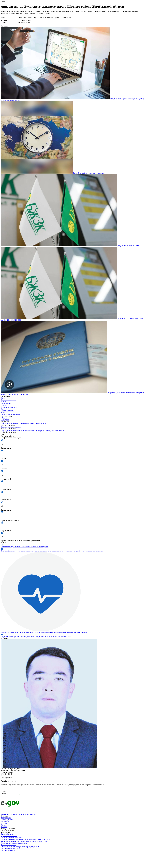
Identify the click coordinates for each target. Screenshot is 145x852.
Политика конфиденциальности (12, 837)
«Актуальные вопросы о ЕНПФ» (128, 245)
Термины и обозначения (9, 836)
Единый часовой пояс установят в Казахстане (89, 173)
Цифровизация (6, 403)
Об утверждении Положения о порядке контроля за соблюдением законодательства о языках (32, 430)
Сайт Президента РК (8, 850)
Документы (5, 821)
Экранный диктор (7, 834)
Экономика (4, 412)
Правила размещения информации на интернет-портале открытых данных (26, 839)
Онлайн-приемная (7, 819)
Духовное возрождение (9, 407)
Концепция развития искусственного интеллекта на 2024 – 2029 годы (24, 841)
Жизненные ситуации (8, 845)
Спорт (3, 398)
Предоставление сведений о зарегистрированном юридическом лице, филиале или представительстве (35, 636)
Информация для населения (10, 414)
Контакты (4, 827)
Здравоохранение (7, 409)
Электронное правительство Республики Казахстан (18, 814)
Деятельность (5, 823)
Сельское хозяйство (7, 411)
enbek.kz (4, 418)
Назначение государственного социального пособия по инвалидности (24, 547)
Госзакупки (5, 420)
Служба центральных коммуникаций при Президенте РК (20, 846)
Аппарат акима (6, 818)
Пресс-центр (5, 825)
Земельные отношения (8, 400)
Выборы (3, 402)
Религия (3, 405)
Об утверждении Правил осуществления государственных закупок (24, 423)
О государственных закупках (11, 427)
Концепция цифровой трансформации (14, 843)
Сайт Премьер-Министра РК (10, 848)
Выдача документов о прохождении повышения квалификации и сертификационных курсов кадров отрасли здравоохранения (44, 632)
